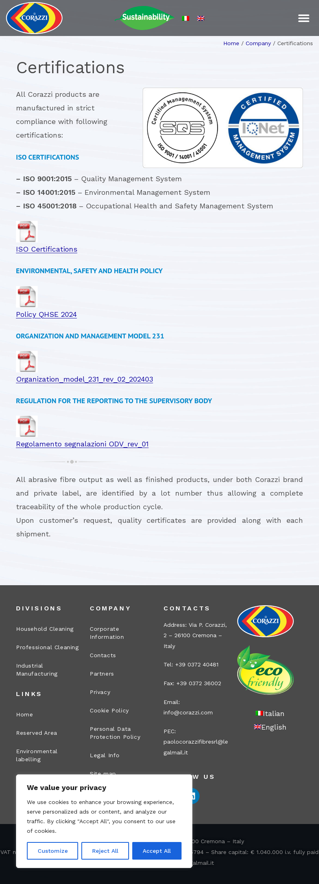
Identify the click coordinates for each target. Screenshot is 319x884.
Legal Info (105, 755)
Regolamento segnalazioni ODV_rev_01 (82, 444)
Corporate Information (107, 633)
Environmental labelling (37, 755)
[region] (104, 821)
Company (258, 43)
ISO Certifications (46, 249)
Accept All (157, 851)
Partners (102, 673)
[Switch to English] (200, 18)
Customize (53, 851)
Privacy (100, 692)
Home (231, 43)
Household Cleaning (45, 629)
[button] (304, 18)
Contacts (103, 655)
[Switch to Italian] (185, 18)
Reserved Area (36, 733)
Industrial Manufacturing (37, 669)
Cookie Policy (109, 710)
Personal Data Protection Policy (115, 733)
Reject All (105, 851)
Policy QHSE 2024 (46, 314)
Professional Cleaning (47, 647)
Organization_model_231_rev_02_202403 (84, 379)
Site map (103, 773)
